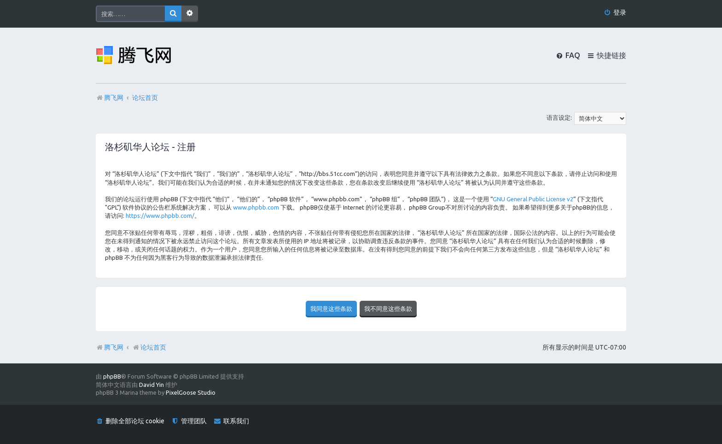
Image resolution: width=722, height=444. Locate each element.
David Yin (151, 384)
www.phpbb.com (256, 207)
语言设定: (559, 117)
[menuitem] (615, 13)
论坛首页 (149, 347)
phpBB (112, 376)
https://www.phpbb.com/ (160, 215)
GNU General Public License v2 (533, 199)
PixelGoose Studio (190, 392)
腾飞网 (113, 347)
